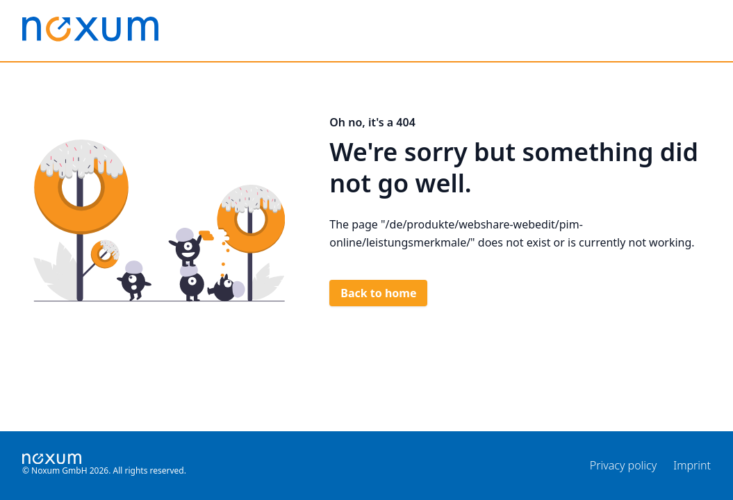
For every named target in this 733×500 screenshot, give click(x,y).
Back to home (378, 293)
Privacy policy (623, 465)
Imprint (692, 465)
